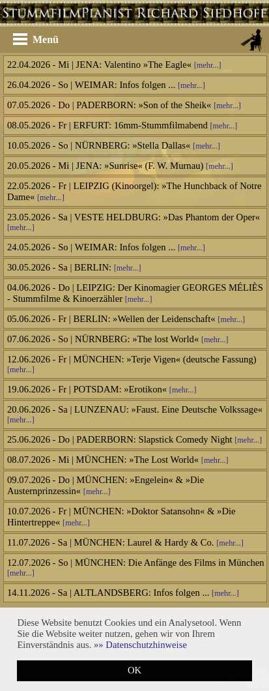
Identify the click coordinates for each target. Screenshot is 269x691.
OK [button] (134, 670)
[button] (140, 645)
